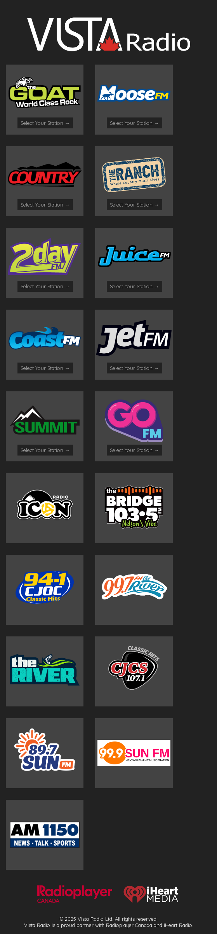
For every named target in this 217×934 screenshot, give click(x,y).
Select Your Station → (45, 123)
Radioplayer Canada (129, 925)
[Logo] (108, 49)
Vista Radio (37, 925)
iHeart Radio (178, 925)
